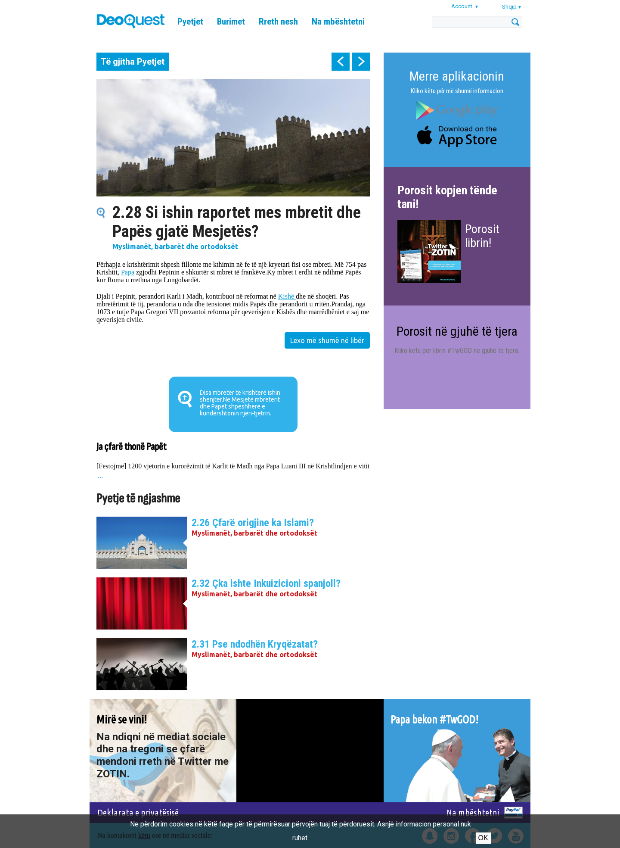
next (361, 62)
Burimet (231, 21)
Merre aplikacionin (456, 76)
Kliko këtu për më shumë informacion (457, 91)
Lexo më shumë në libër (327, 340)
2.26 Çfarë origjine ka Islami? (253, 523)
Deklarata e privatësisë (138, 812)
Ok (483, 838)
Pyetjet (190, 21)
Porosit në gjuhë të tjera (457, 331)
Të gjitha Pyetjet (132, 61)
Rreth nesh (278, 21)
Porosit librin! (482, 236)
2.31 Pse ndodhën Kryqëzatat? (255, 644)
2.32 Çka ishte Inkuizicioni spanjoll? (266, 583)
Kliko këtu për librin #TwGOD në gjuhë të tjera (456, 350)
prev (341, 62)
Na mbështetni (338, 21)
